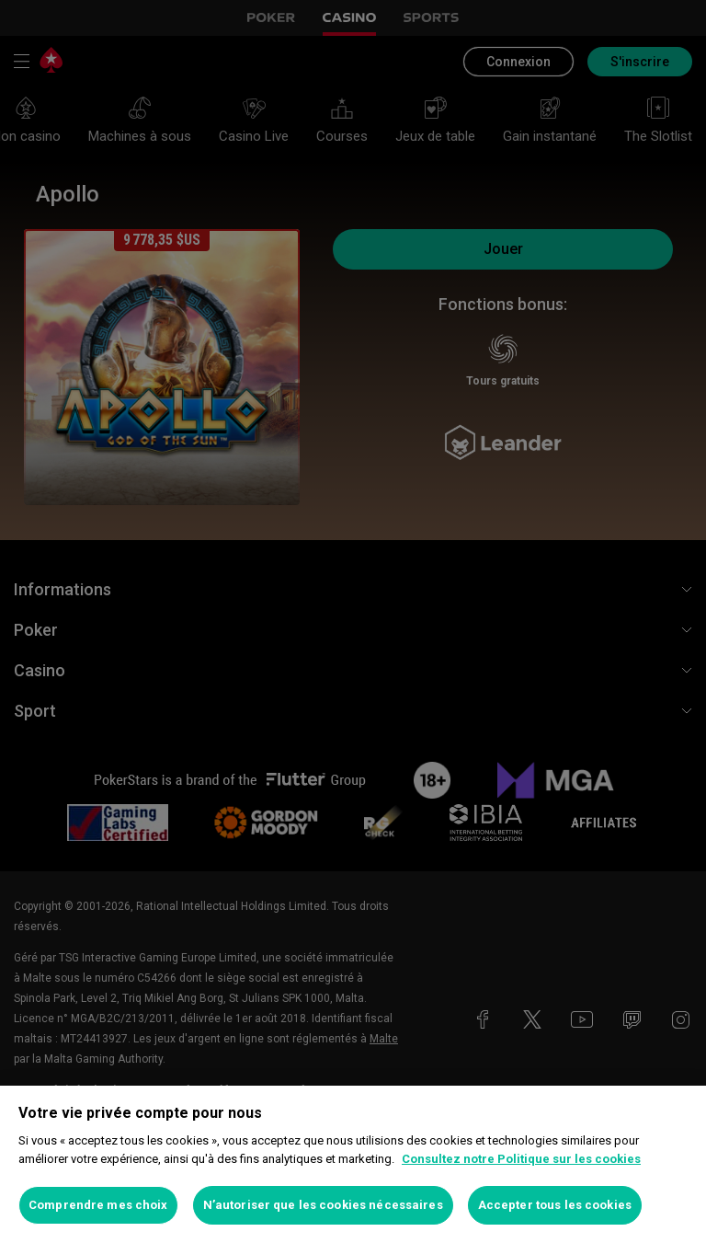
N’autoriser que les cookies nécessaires (323, 1205)
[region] (353, 1164)
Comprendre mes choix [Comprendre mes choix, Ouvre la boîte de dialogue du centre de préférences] (98, 1205)
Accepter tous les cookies (555, 1205)
